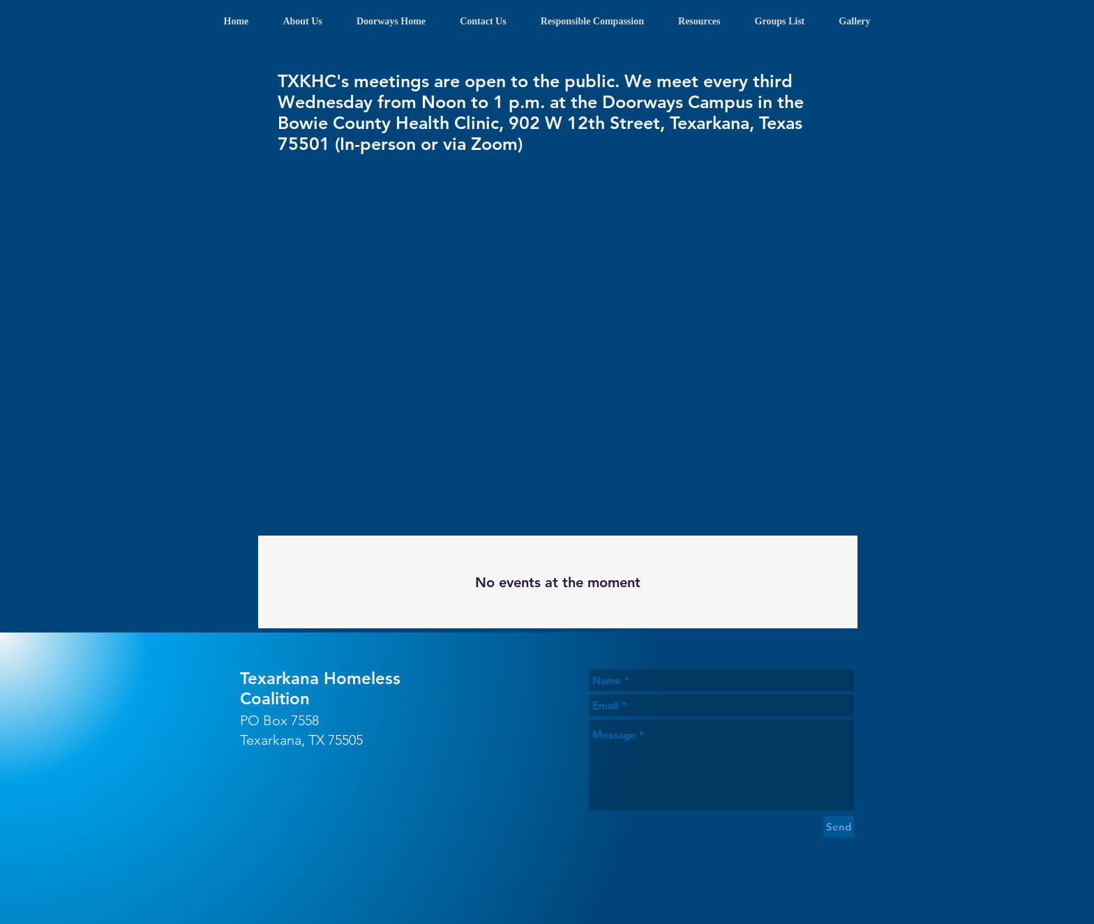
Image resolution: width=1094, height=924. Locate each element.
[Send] (838, 827)
